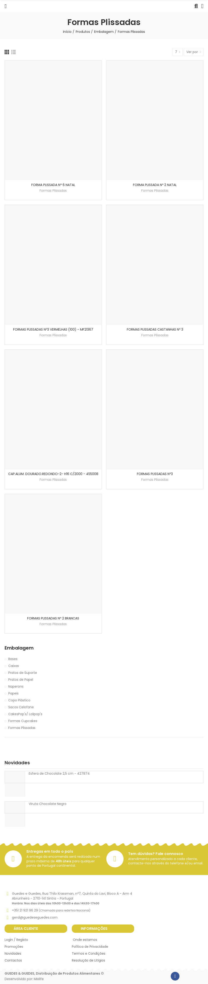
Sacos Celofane (21, 707)
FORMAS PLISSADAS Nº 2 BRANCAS (53, 618)
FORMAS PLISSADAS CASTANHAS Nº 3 (155, 329)
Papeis (13, 693)
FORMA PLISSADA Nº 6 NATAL (53, 185)
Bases (12, 659)
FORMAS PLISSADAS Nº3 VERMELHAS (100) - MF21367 (53, 329)
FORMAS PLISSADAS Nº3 (155, 474)
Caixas (13, 665)
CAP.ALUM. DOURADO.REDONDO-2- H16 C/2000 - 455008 (53, 474)
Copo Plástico (19, 700)
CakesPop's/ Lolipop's (25, 714)
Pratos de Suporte (22, 672)
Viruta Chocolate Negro (47, 803)
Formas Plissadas (53, 190)
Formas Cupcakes (22, 721)
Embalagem (19, 648)
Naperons (15, 686)
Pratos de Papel (20, 679)
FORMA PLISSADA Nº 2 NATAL (155, 185)
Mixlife (39, 979)
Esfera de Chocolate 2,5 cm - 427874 (59, 773)
